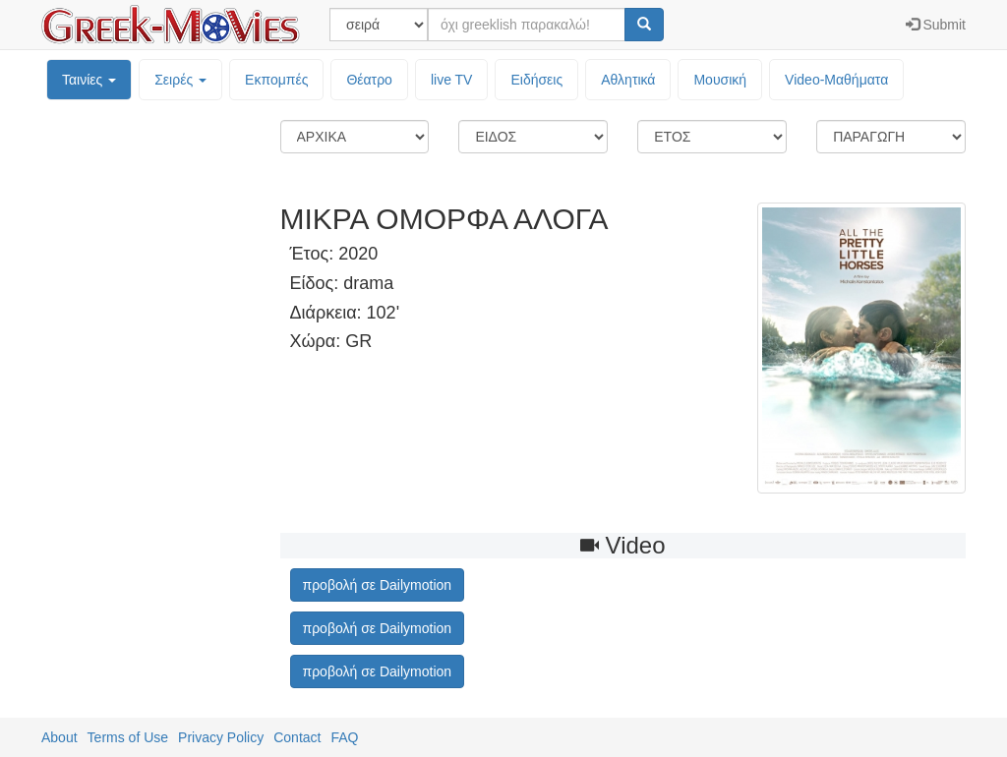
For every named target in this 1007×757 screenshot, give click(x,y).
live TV (452, 79)
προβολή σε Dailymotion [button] (377, 585)
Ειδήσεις (536, 79)
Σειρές (180, 79)
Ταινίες (89, 79)
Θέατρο (369, 79)
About (59, 737)
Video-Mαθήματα (836, 79)
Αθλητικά (628, 79)
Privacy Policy (221, 737)
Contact (297, 737)
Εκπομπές (276, 79)
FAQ (344, 737)
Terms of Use (128, 737)
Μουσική (719, 79)
